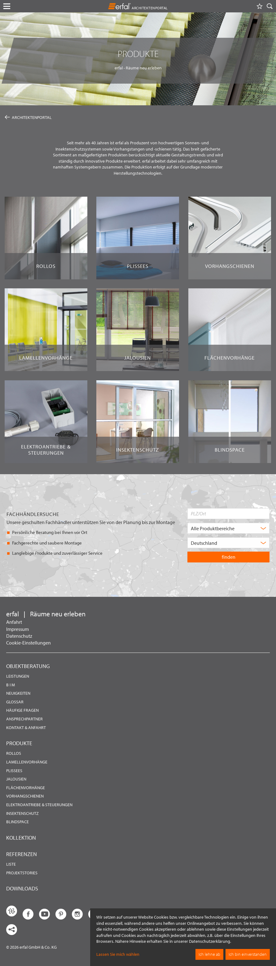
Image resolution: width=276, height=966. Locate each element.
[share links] (11, 929)
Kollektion (21, 837)
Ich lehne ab (209, 954)
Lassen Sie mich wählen (117, 954)
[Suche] (270, 6)
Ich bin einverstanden (248, 954)
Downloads (22, 888)
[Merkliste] (259, 6)
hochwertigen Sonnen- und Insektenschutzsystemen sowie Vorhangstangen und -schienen (132, 146)
